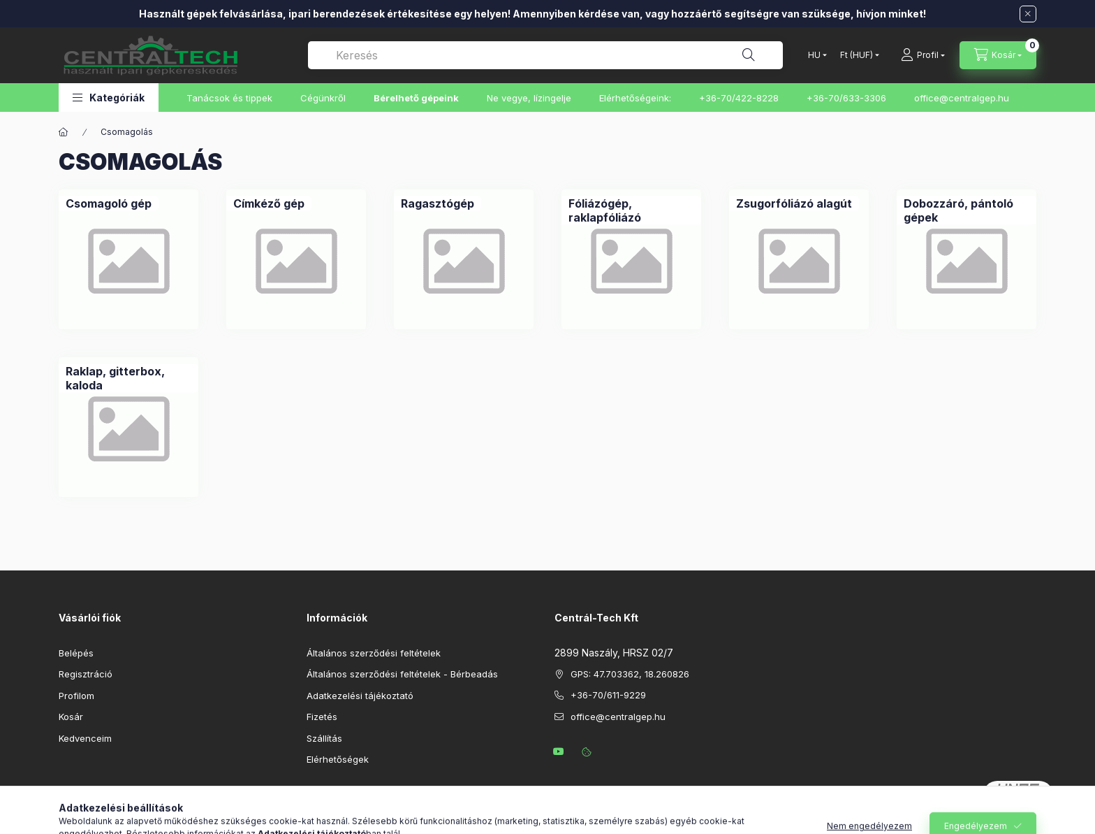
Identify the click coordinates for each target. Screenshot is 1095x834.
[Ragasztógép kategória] (437, 203)
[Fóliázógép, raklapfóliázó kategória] (631, 210)
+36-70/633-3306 (846, 97)
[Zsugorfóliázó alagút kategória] (794, 203)
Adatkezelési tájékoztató (360, 695)
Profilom (76, 695)
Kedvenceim (85, 738)
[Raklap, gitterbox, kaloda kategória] (128, 378)
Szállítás (324, 738)
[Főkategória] (63, 132)
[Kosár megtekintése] (998, 55)
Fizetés (322, 716)
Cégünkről (323, 97)
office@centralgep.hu (961, 97)
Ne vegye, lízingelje (529, 97)
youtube (559, 751)
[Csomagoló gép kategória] (109, 203)
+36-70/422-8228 (739, 97)
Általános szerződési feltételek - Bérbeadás (402, 674)
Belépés (76, 653)
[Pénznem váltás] (856, 55)
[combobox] (545, 55)
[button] (109, 97)
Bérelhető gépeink (416, 97)
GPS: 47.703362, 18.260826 (630, 674)
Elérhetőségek (338, 759)
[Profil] (923, 55)
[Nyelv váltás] (814, 55)
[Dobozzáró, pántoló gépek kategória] (966, 210)
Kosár (71, 716)
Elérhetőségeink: (635, 97)
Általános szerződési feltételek (374, 653)
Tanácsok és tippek (229, 97)
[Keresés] (748, 55)
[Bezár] (1028, 14)
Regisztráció (85, 674)
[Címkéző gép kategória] (268, 203)
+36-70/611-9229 (608, 694)
